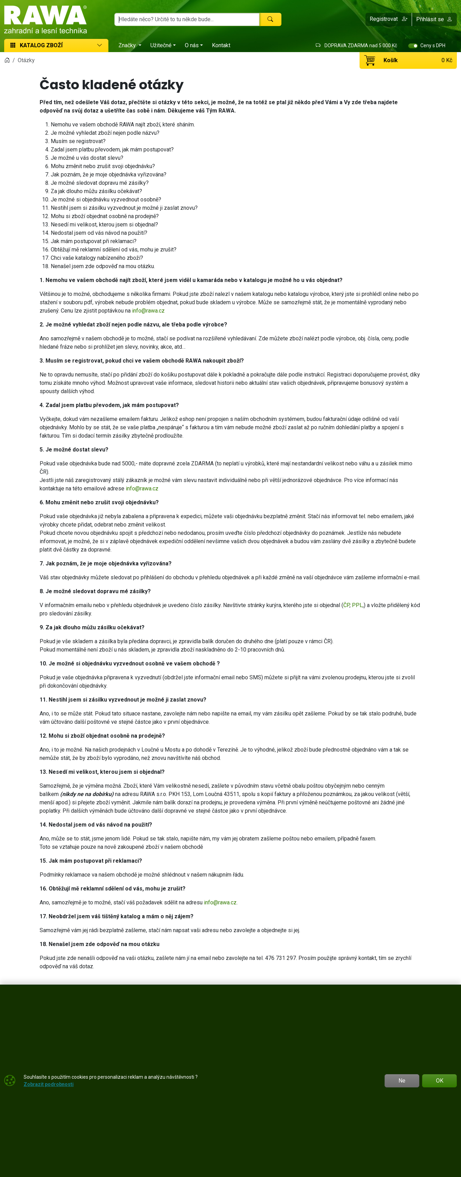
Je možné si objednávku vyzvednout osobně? (106, 199)
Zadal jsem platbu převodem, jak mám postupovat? (112, 149)
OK (439, 1080)
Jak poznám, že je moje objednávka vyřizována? (108, 174)
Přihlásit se (434, 19)
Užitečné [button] (161, 45)
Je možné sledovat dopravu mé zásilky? (100, 183)
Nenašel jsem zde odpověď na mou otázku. (103, 266)
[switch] (413, 45)
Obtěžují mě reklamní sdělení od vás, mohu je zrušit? (113, 249)
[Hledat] (270, 19)
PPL (357, 605)
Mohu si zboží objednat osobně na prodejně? (105, 216)
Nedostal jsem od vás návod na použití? (99, 233)
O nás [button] (192, 45)
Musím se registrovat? (78, 141)
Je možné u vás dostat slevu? (87, 158)
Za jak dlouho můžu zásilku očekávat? (96, 191)
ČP (346, 605)
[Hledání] (187, 19)
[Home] (7, 60)
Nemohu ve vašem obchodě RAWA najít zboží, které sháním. (123, 124)
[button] (388, 19)
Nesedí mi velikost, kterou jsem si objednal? (104, 224)
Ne (401, 1080)
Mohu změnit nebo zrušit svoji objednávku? (103, 166)
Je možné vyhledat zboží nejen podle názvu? (105, 133)
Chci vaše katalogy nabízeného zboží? (97, 258)
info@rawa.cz (148, 310)
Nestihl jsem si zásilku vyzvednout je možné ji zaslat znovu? (124, 208)
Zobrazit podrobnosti (49, 1084)
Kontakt (221, 45)
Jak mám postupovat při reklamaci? (94, 241)
